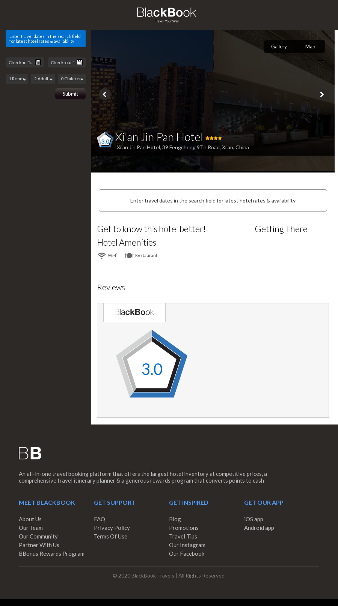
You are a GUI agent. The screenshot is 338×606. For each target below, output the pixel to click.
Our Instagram (187, 545)
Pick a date (38, 62)
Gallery (279, 47)
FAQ (99, 519)
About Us (30, 519)
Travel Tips (183, 536)
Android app (259, 527)
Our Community (38, 536)
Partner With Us (39, 545)
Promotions (184, 527)
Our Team (31, 527)
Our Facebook (186, 553)
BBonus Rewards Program (51, 553)
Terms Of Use (110, 536)
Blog (175, 519)
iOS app (253, 519)
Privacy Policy (112, 527)
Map (310, 47)
